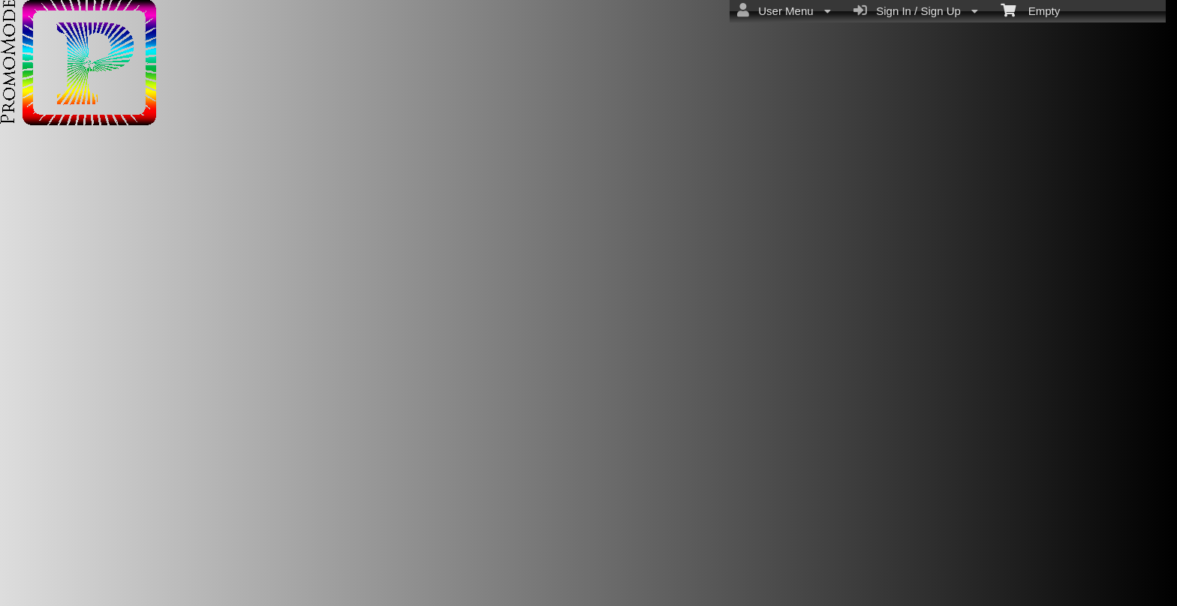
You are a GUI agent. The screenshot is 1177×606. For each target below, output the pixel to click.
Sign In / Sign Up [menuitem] (915, 10)
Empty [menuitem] (1030, 9)
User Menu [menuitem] (784, 10)
